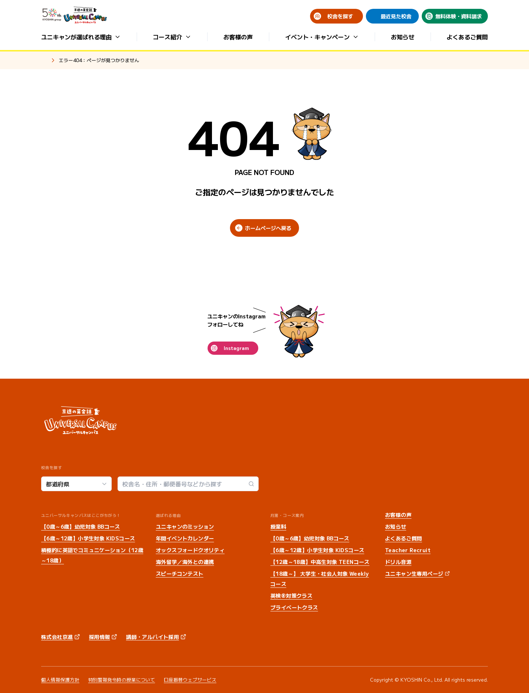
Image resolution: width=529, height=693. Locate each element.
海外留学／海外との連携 (185, 561)
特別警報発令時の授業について (121, 679)
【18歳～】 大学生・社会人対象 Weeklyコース (319, 578)
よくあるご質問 (467, 36)
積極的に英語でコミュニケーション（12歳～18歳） (92, 555)
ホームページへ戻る (268, 228)
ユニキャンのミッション (185, 526)
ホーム (44, 60)
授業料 (278, 526)
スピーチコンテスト (180, 573)
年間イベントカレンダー (185, 538)
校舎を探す (340, 16)
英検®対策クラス (291, 595)
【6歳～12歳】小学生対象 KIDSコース (88, 538)
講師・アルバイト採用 (152, 636)
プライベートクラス (294, 607)
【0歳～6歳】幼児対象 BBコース (80, 526)
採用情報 (99, 636)
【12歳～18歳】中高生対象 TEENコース (320, 561)
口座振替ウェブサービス (190, 679)
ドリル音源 (398, 561)
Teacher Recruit (408, 550)
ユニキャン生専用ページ (414, 573)
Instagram (236, 347)
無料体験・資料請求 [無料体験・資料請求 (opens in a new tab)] (458, 16)
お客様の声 (238, 36)
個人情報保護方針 (60, 679)
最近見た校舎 (396, 16)
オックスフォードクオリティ (190, 550)
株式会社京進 (57, 636)
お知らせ (402, 36)
